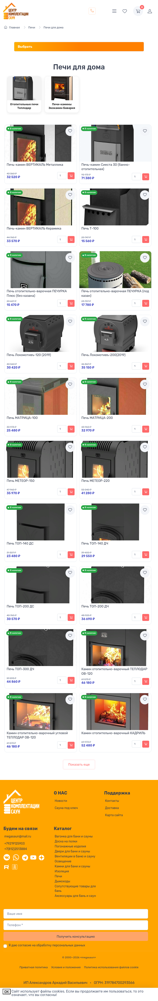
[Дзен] (41, 857)
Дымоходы (62, 881)
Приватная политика (33, 967)
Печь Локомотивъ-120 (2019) (29, 355)
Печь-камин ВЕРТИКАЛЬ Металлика (35, 165)
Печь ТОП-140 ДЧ (94, 543)
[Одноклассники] (15, 866)
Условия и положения (66, 967)
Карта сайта (114, 815)
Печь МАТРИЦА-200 (97, 418)
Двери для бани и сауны (72, 851)
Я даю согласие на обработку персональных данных (47, 945)
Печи (58, 876)
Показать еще (79, 764)
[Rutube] (6, 866)
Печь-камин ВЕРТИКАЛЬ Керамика (34, 228)
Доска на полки (66, 841)
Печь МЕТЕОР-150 (21, 481)
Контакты (112, 801)
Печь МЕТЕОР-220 (95, 481)
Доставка (112, 808)
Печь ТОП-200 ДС (20, 606)
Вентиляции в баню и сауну (75, 856)
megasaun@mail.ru (17, 836)
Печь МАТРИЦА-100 (22, 418)
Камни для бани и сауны (72, 866)
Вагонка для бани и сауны (74, 836)
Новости (61, 801)
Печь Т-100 (90, 228)
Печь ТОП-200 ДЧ (95, 606)
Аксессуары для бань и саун (75, 896)
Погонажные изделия (70, 846)
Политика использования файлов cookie (111, 967)
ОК (6, 992)
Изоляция (62, 871)
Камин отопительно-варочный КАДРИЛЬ (113, 733)
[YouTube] (33, 857)
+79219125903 (14, 843)
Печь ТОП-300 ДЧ (20, 669)
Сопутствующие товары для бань (75, 888)
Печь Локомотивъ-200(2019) (103, 355)
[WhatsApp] (16, 857)
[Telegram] (25, 857)
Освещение (63, 861)
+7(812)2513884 (15, 849)
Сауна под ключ (66, 808)
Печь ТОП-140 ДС (20, 543)
